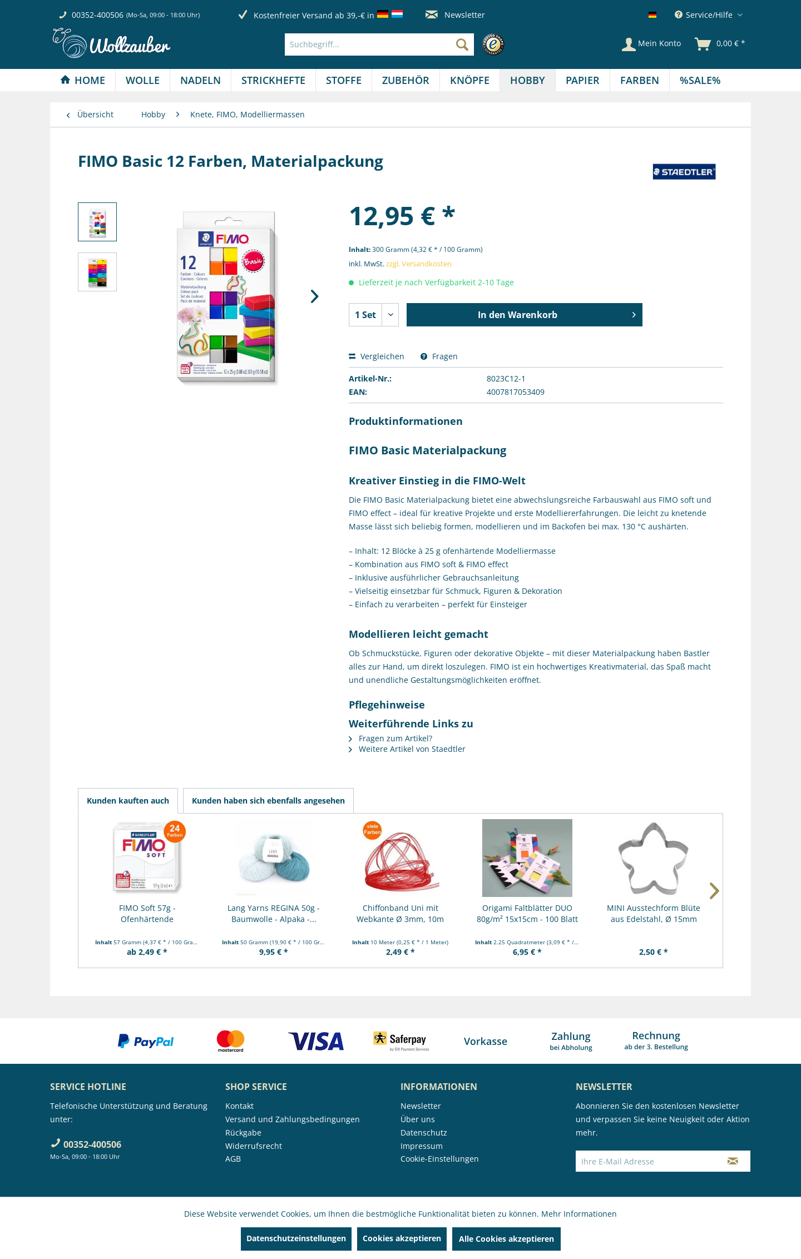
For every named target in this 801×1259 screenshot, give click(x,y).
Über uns (417, 1119)
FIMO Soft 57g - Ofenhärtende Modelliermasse (147, 914)
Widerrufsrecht (253, 1146)
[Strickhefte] (273, 80)
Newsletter (455, 14)
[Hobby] (527, 80)
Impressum (421, 1146)
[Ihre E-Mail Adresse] (646, 1161)
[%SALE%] (700, 80)
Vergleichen (376, 356)
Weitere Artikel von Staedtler (407, 748)
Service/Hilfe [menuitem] (705, 14)
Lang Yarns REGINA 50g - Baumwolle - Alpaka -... (274, 913)
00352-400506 (97, 14)
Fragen (439, 356)
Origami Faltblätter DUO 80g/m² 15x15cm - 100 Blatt (527, 913)
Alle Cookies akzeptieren (506, 1238)
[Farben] (639, 80)
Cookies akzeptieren (402, 1238)
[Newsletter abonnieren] (732, 1161)
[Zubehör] (405, 80)
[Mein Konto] (651, 44)
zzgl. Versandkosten (419, 264)
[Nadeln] (200, 80)
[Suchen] (462, 44)
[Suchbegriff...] (379, 44)
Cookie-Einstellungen (439, 1158)
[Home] (82, 80)
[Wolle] (143, 80)
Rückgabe (243, 1132)
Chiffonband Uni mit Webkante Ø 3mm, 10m (400, 913)
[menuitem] (397, 44)
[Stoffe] (344, 80)
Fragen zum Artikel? (390, 738)
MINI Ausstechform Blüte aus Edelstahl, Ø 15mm (653, 913)
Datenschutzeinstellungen (296, 1238)
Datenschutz (423, 1132)
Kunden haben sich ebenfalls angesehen (268, 800)
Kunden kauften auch (128, 800)
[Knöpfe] (470, 80)
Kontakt (239, 1106)
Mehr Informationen (579, 1213)
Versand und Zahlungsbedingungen (292, 1119)
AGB (233, 1158)
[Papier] (583, 80)
